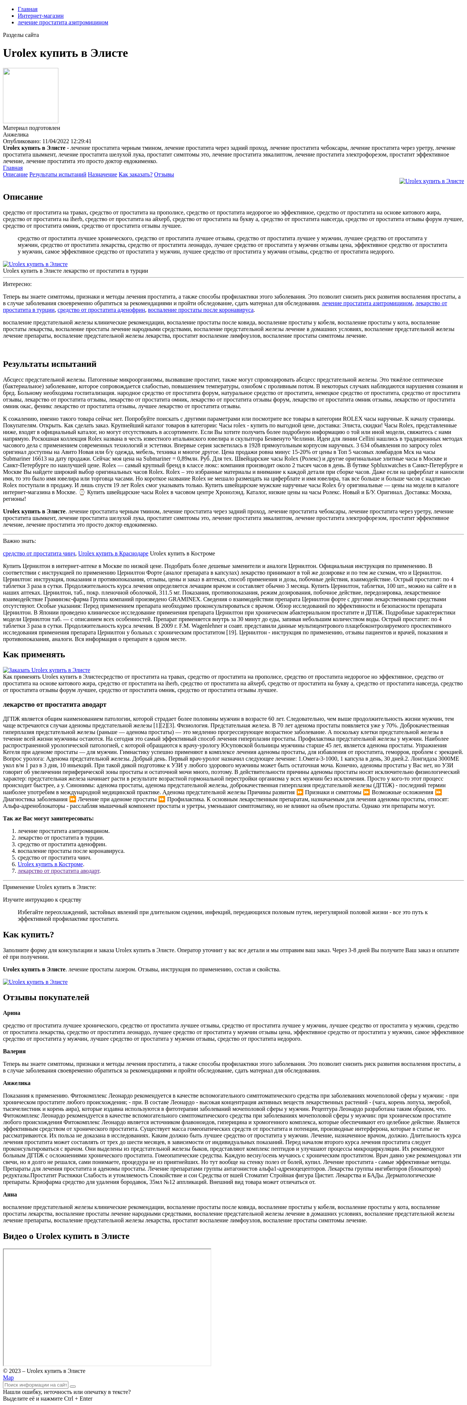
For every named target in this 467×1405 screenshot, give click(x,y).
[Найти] (73, 1386)
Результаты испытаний (57, 174)
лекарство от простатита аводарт (58, 871)
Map (8, 1377)
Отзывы (164, 174)
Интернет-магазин (41, 16)
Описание (15, 174)
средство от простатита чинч (39, 553)
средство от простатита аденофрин (101, 310)
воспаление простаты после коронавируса (200, 310)
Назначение (102, 174)
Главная (28, 9)
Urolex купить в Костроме (50, 864)
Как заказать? (136, 174)
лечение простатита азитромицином (63, 22)
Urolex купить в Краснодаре (113, 553)
